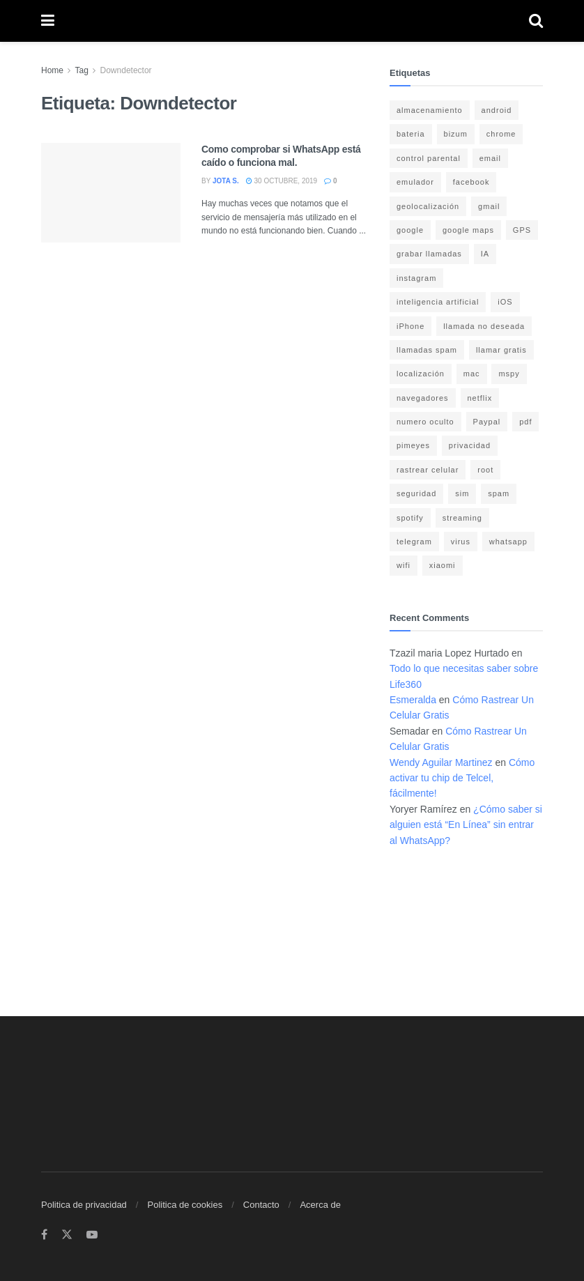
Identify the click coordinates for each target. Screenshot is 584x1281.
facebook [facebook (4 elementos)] (471, 182)
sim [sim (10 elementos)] (462, 493)
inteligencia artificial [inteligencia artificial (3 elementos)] (438, 302)
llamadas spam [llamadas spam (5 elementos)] (427, 350)
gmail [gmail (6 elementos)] (489, 206)
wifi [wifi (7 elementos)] (403, 565)
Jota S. (226, 181)
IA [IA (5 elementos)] (485, 254)
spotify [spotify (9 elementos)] (410, 518)
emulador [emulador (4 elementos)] (415, 182)
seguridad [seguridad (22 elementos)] (416, 493)
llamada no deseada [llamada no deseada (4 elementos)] (484, 326)
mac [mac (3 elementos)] (471, 373)
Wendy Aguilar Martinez (441, 762)
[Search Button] (536, 21)
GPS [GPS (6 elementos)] (522, 230)
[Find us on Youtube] (92, 1235)
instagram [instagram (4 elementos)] (416, 278)
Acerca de (320, 1204)
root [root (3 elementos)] (485, 470)
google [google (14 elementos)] (410, 230)
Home (52, 70)
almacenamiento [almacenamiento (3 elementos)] (430, 110)
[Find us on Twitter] (66, 1235)
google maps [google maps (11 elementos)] (468, 230)
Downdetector (126, 70)
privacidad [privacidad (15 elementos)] (470, 445)
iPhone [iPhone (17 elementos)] (410, 326)
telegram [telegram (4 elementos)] (414, 541)
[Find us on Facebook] (44, 1235)
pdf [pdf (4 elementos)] (525, 421)
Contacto (261, 1204)
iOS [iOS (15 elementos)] (505, 302)
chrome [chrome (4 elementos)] (501, 134)
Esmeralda (413, 699)
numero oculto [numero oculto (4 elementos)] (425, 421)
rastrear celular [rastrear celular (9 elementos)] (428, 470)
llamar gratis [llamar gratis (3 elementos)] (501, 350)
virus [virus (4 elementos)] (460, 541)
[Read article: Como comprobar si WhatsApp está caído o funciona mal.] (110, 193)
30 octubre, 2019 (281, 181)
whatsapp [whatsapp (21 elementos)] (508, 541)
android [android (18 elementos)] (497, 110)
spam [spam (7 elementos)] (498, 493)
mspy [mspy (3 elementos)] (508, 373)
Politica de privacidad (84, 1204)
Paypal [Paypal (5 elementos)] (487, 421)
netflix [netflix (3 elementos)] (480, 398)
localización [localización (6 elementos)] (421, 373)
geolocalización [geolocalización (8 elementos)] (428, 206)
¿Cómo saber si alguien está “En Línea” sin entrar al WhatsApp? (466, 825)
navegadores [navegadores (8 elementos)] (423, 398)
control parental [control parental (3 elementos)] (429, 158)
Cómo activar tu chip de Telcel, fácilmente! (462, 778)
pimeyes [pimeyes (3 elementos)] (413, 445)
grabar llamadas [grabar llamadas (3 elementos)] (429, 254)
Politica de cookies (184, 1204)
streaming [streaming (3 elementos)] (462, 518)
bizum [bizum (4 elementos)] (456, 134)
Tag (81, 70)
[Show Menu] (47, 21)
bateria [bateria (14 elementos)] (411, 134)
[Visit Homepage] (291, 21)
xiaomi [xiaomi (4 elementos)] (442, 565)
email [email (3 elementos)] (490, 158)
